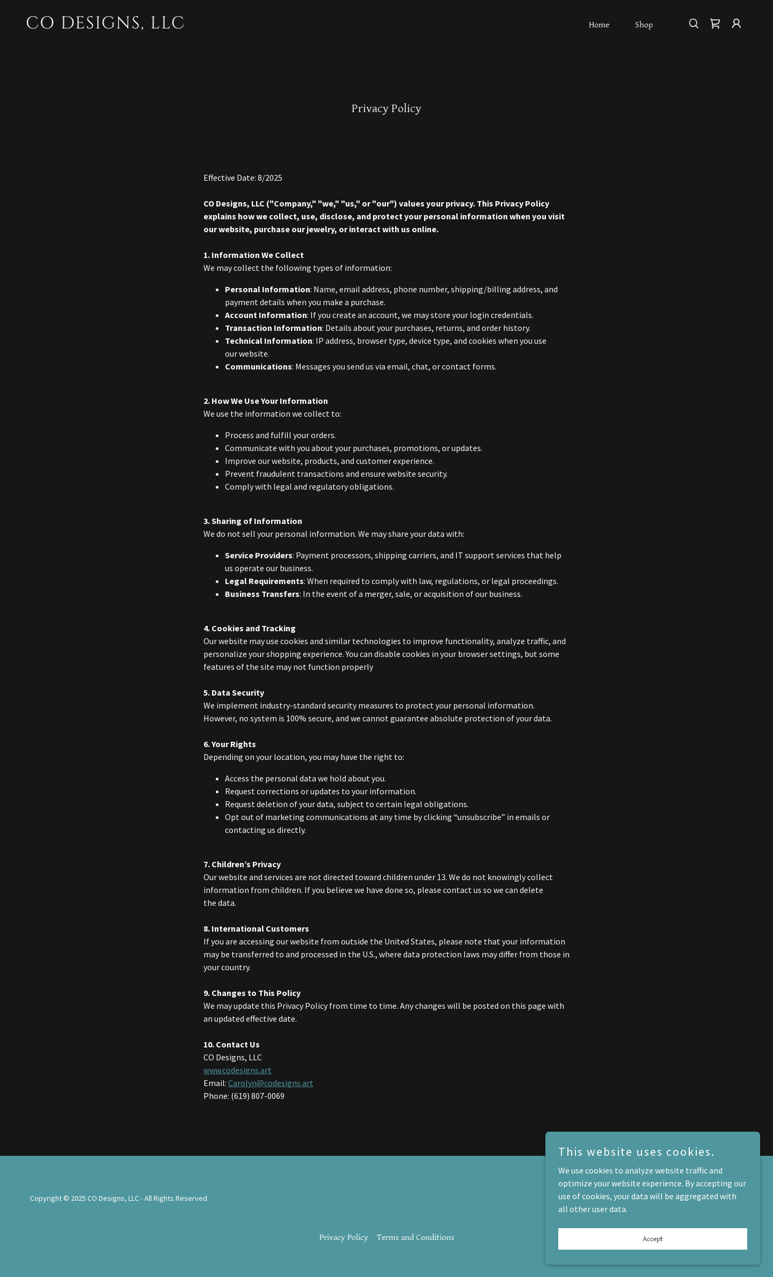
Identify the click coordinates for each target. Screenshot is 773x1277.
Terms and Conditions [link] (415, 1237)
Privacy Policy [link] (343, 1237)
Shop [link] (644, 25)
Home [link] (599, 25)
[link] (127, 25)
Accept (653, 1246)
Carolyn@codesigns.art (270, 1082)
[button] (736, 23)
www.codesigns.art (237, 1070)
